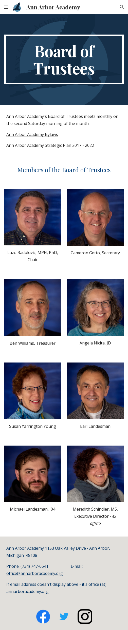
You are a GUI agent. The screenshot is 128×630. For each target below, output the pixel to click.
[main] (63, 59)
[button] (6, 7)
